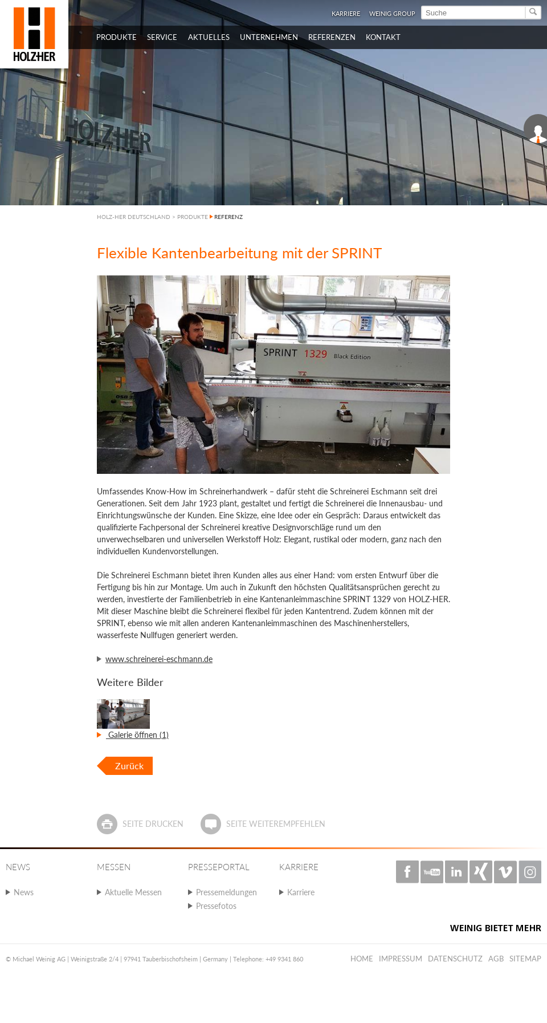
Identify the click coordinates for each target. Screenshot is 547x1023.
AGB (496, 958)
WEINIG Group (392, 13)
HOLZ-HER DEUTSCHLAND (133, 216)
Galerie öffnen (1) (137, 735)
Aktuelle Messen (133, 892)
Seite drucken (153, 824)
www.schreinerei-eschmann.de (159, 659)
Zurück (129, 765)
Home (361, 958)
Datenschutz (455, 958)
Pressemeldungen (226, 892)
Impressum (400, 958)
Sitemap (525, 958)
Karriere (346, 13)
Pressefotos (216, 906)
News (24, 892)
